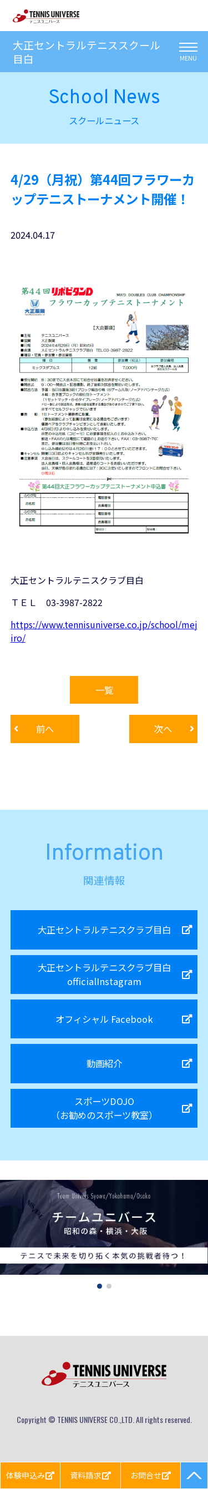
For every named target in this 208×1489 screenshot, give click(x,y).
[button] (99, 1286)
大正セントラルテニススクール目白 (86, 51)
